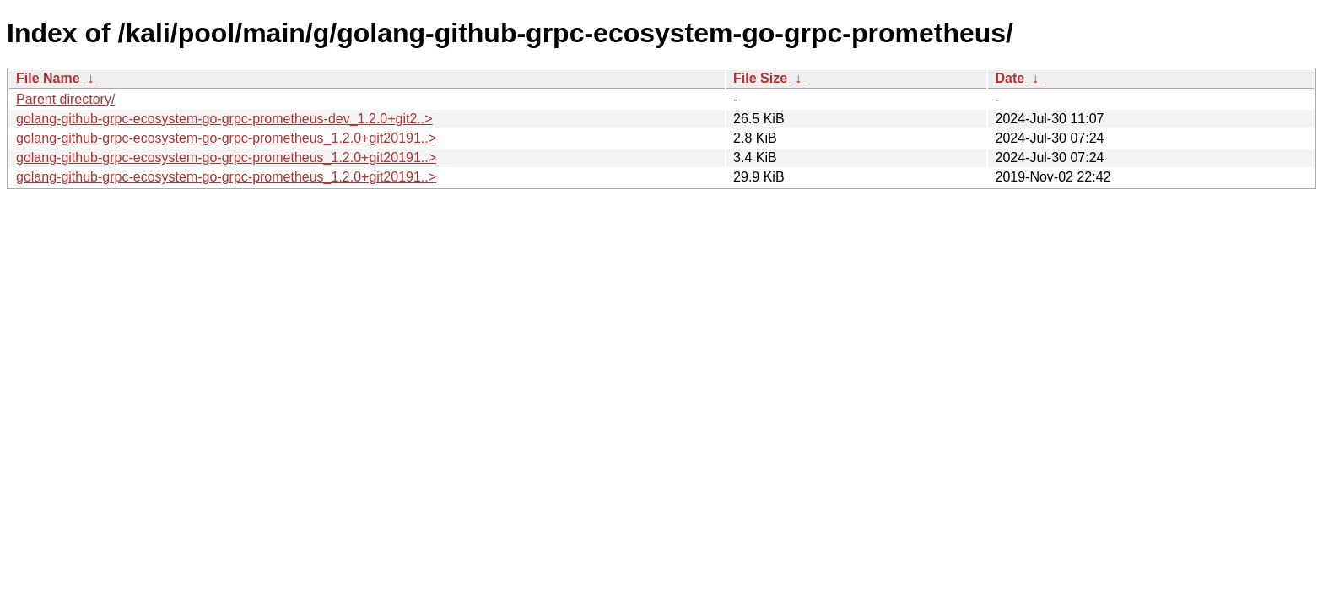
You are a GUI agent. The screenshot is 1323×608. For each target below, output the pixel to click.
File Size (760, 78)
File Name (48, 78)
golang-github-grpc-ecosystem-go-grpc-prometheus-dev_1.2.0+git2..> (224, 118)
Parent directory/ (65, 99)
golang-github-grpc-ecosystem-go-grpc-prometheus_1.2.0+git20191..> (226, 138)
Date (1009, 78)
